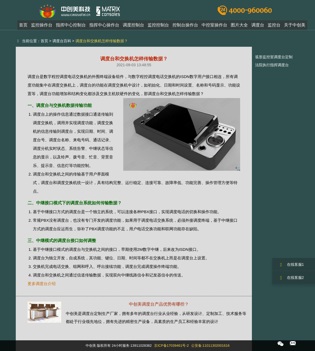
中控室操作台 (214, 25)
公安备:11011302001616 (210, 346)
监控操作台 (41, 25)
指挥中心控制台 (71, 25)
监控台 (274, 25)
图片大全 (239, 25)
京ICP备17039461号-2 (171, 346)
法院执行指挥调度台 (272, 65)
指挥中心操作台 (104, 25)
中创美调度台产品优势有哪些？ (159, 304)
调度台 (257, 25)
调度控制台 (133, 25)
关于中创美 (294, 25)
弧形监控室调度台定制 (274, 57)
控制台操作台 (185, 25)
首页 (23, 25)
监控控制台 (158, 25)
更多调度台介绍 (42, 283)
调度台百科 (61, 41)
